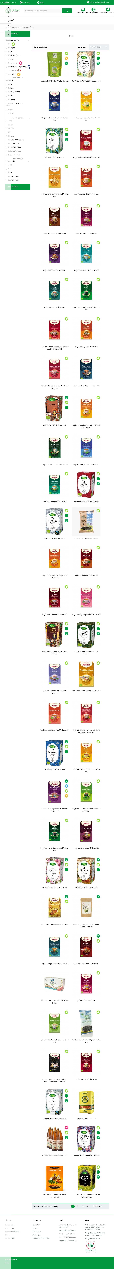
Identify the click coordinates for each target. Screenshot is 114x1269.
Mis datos (36, 1225)
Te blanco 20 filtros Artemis (54, 538)
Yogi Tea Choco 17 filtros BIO (54, 233)
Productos (9, 1228)
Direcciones (36, 1231)
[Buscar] (48, 11)
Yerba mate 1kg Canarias (86, 1118)
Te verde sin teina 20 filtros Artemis (86, 81)
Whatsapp (36, 1235)
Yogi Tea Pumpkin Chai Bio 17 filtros (54, 924)
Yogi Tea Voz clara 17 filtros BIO (86, 270)
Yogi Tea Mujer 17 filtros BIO (86, 1000)
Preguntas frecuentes (67, 1240)
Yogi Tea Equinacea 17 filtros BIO (54, 614)
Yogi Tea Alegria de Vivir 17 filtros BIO (54, 730)
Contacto (12, 2)
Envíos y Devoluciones (68, 1237)
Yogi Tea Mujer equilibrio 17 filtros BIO (86, 614)
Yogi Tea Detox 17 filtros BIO (86, 233)
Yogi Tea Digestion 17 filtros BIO (86, 194)
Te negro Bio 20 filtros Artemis (54, 1118)
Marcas (8, 1235)
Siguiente (97, 1206)
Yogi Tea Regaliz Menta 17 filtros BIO (54, 964)
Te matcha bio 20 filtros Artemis (54, 887)
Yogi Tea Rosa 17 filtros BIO (86, 1079)
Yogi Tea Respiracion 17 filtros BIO (86, 464)
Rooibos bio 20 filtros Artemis (54, 425)
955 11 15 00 (26, 2)
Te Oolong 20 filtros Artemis (54, 769)
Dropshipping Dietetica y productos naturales (95, 1234)
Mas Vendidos (98, 47)
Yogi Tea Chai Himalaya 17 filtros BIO (86, 691)
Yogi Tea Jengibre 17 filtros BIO (86, 575)
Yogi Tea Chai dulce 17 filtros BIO (86, 848)
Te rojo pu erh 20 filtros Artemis (86, 501)
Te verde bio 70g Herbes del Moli (86, 538)
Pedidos (35, 1228)
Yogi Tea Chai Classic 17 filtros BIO (86, 157)
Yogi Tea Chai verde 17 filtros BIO (54, 464)
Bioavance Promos (12, 1231)
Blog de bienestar (92, 1238)
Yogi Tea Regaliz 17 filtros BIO (86, 346)
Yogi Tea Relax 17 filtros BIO (54, 307)
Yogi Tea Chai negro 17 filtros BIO (86, 386)
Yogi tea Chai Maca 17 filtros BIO (86, 964)
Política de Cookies (66, 1234)
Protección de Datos (67, 1230)
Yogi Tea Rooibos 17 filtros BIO (54, 270)
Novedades (10, 1238)
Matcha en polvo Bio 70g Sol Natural (54, 81)
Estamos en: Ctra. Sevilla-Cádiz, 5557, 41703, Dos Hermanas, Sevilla (95, 1227)
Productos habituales (41, 1238)
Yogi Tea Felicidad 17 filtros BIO (54, 501)
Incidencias (9, 1225)
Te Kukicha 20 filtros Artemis (86, 887)
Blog (40, 2)
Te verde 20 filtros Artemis (54, 157)
